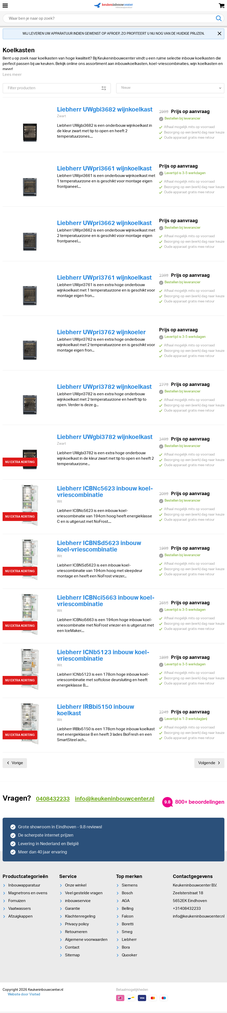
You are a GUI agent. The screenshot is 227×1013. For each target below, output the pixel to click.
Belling (127, 910)
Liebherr (129, 941)
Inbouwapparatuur (24, 887)
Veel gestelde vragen (84, 895)
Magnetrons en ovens (27, 895)
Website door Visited (24, 996)
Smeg (127, 933)
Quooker (129, 957)
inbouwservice (78, 902)
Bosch (127, 895)
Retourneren (76, 933)
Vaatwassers (19, 910)
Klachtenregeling (80, 918)
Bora (126, 949)
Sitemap (72, 957)
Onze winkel (75, 887)
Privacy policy (77, 926)
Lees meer (12, 76)
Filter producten (57, 89)
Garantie (72, 910)
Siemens (130, 887)
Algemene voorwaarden (86, 941)
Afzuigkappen (20, 918)
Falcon (127, 918)
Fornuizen (17, 902)
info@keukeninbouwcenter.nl (198, 918)
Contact (72, 949)
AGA (126, 902)
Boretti (127, 926)
